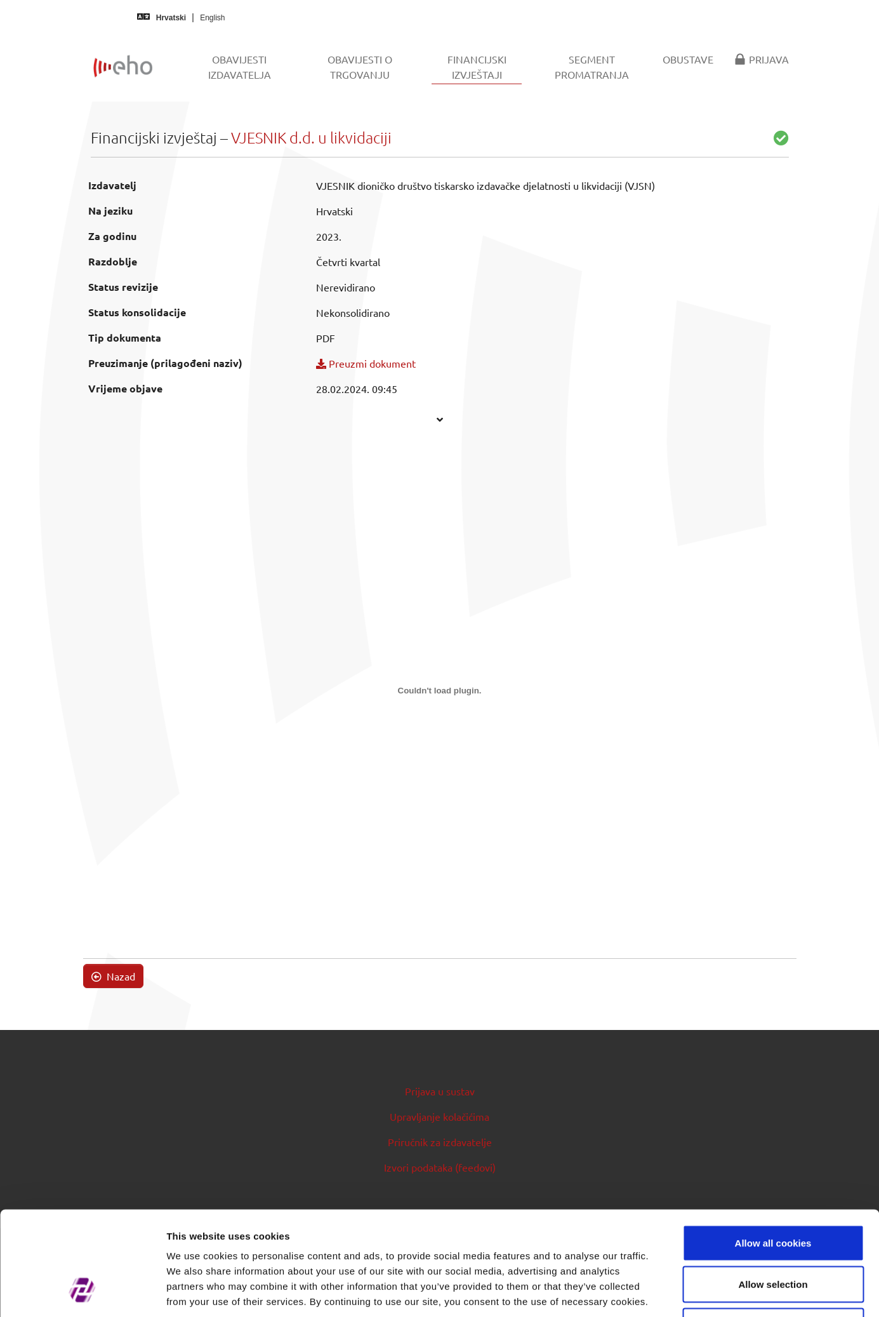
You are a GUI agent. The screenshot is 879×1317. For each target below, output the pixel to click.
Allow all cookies (773, 1150)
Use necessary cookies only (773, 1233)
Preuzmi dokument (366, 363)
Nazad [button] (113, 976)
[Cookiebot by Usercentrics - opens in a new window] (82, 1292)
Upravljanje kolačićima (439, 1116)
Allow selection (772, 1192)
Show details (666, 1292)
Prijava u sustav (440, 1091)
